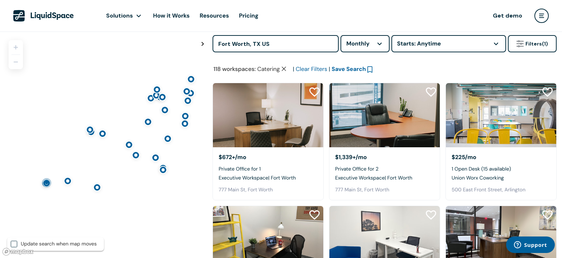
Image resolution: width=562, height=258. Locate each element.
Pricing (248, 15)
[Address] (276, 43)
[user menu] (541, 16)
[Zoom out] (16, 62)
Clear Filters (311, 69)
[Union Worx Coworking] (501, 115)
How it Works (171, 15)
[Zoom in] (16, 47)
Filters (532, 43)
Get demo (507, 15)
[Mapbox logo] (18, 252)
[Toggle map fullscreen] (202, 44)
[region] (103, 145)
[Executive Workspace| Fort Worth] (268, 115)
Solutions (119, 15)
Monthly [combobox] (358, 43)
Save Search (349, 69)
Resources (214, 15)
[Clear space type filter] (284, 69)
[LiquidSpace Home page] (43, 16)
